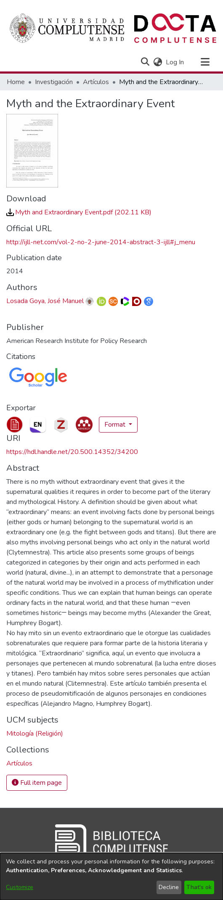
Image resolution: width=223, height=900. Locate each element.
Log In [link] (175, 62)
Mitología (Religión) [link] (34, 733)
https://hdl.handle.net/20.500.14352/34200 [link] (72, 452)
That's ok (199, 887)
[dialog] (111, 876)
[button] (145, 62)
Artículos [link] (96, 82)
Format (115, 424)
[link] (78, 212)
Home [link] (16, 82)
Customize (19, 887)
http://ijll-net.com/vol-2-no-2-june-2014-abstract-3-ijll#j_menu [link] (100, 242)
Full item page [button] (37, 782)
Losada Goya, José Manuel (45, 301)
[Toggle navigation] (205, 62)
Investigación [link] (54, 82)
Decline (169, 887)
